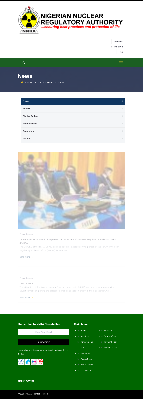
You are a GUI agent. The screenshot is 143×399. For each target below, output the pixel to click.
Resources (85, 353)
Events (26, 108)
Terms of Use (110, 336)
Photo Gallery (30, 116)
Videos (26, 138)
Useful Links (117, 46)
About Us (85, 336)
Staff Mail (118, 41)
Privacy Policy (110, 342)
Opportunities (110, 347)
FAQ (121, 52)
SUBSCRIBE (44, 342)
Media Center (45, 82)
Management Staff (87, 345)
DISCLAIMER (26, 284)
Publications (30, 123)
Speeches (28, 131)
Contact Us (86, 370)
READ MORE (24, 258)
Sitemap (108, 330)
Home (28, 82)
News (26, 101)
